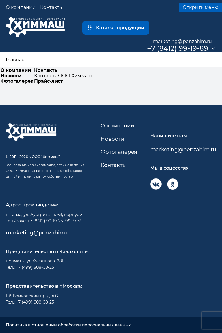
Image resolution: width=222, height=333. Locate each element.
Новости (11, 75)
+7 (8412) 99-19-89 (177, 48)
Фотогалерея (17, 81)
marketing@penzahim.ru (182, 41)
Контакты (51, 7)
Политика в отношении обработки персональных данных (68, 325)
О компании (21, 7)
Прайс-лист (48, 81)
